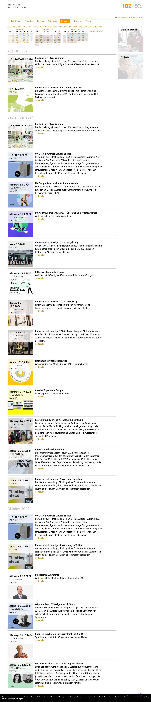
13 (13, 38)
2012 (80, 27)
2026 (14, 27)
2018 (55, 27)
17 (28, 38)
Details (41, 67)
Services (40, 21)
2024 (24, 27)
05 (9, 36)
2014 (75, 27)
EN (119, 17)
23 (24, 40)
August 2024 (20, 29)
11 (31, 36)
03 (28, 33)
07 (17, 36)
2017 (60, 27)
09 (24, 36)
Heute (9, 27)
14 (17, 38)
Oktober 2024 (75, 29)
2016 (65, 27)
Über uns (77, 21)
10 (28, 36)
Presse (88, 21)
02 (24, 33)
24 (28, 40)
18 (31, 38)
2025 (19, 27)
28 (17, 42)
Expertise (29, 21)
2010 (90, 27)
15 (20, 38)
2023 (29, 27)
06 (13, 36)
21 (17, 40)
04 (31, 33)
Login (130, 17)
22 (20, 40)
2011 (85, 27)
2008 (100, 27)
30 (24, 42)
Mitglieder (52, 21)
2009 (95, 27)
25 (31, 40)
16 (24, 38)
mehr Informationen (134, 697)
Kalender (65, 21)
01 (20, 33)
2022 (34, 27)
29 (20, 42)
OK (146, 697)
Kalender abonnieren (96, 31)
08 (20, 36)
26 (9, 42)
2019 (50, 27)
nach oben (140, 693)
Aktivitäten (15, 21)
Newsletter (124, 17)
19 (9, 40)
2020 (44, 27)
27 (13, 42)
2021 (39, 27)
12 (9, 38)
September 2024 (48, 29)
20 (13, 40)
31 (28, 42)
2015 (70, 27)
